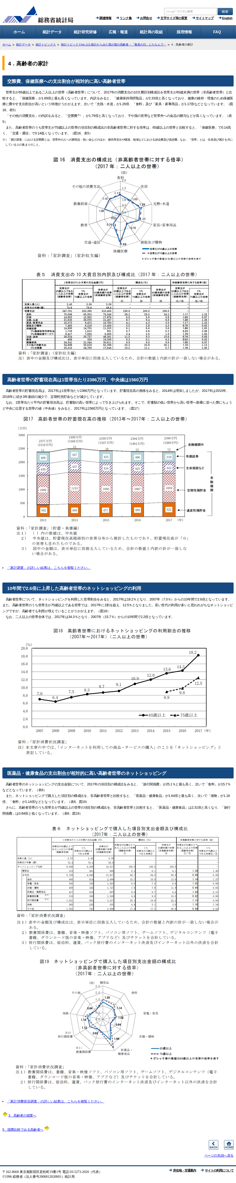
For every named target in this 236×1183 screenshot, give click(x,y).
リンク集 (126, 18)
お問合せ (146, 18)
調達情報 (105, 18)
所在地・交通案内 (184, 1170)
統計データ (23, 44)
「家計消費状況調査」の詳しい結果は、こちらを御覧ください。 (55, 1101)
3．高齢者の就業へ (19, 1115)
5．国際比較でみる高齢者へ (25, 1130)
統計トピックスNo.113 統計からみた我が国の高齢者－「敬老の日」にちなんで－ (113, 44)
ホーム (6, 44)
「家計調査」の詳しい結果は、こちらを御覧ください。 (49, 568)
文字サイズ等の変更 (173, 18)
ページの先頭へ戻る (219, 1155)
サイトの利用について (219, 1170)
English (227, 18)
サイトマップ (205, 18)
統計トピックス (46, 44)
